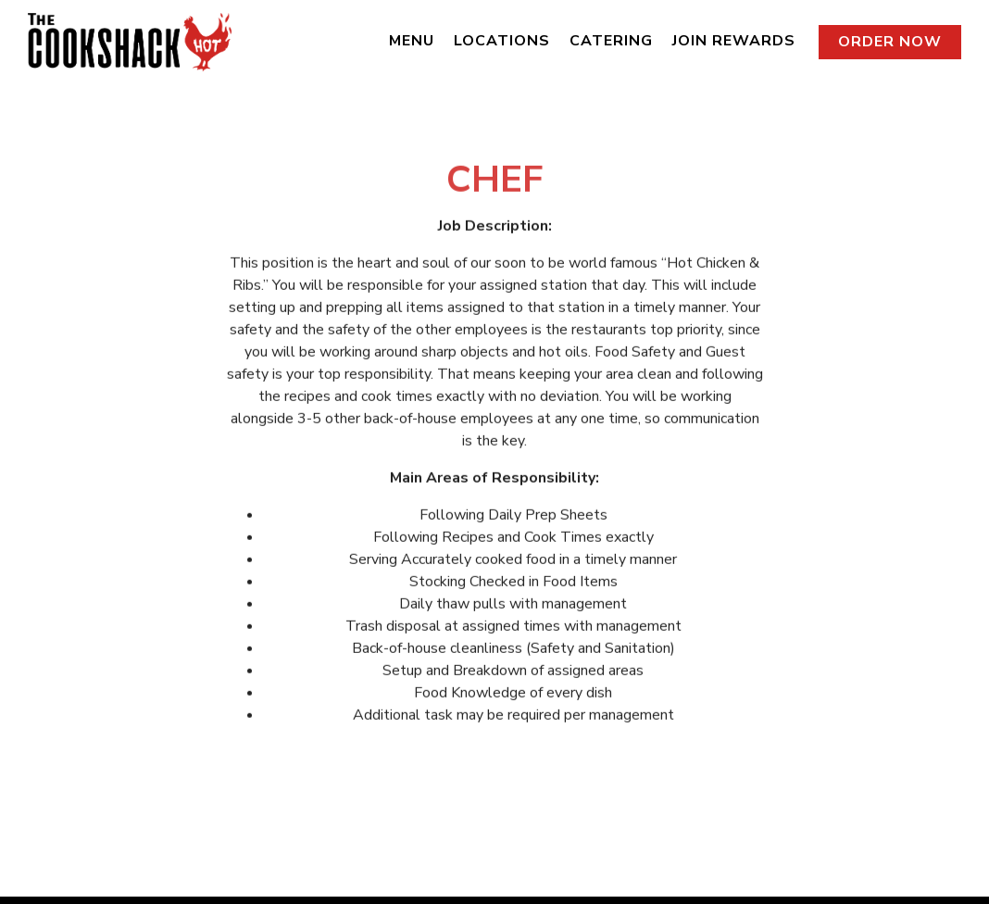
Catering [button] (611, 41)
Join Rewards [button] (733, 41)
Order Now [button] (890, 41)
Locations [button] (502, 41)
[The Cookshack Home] (130, 41)
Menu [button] (411, 41)
